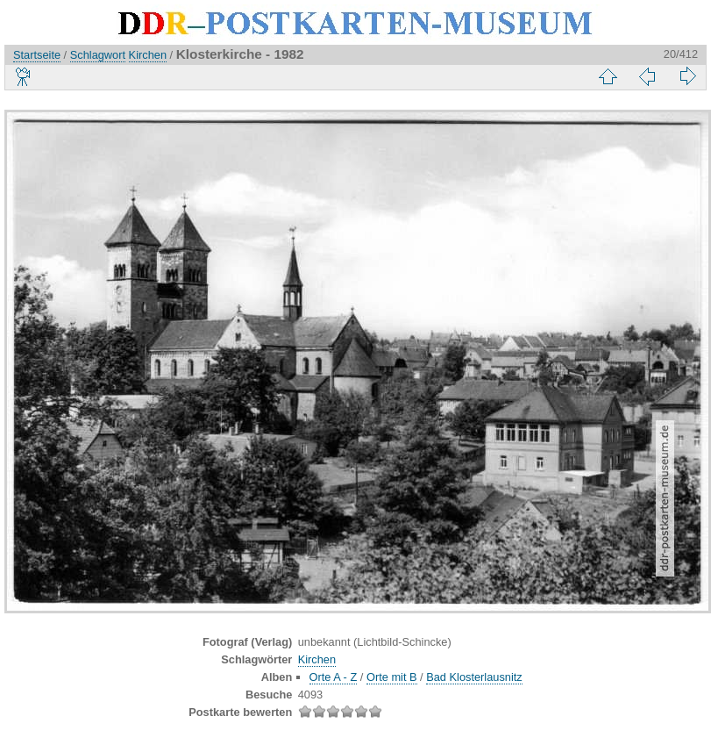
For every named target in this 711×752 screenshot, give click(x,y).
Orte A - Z (333, 677)
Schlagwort (97, 54)
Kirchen (148, 54)
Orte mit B (391, 677)
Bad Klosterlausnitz (474, 677)
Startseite (36, 54)
